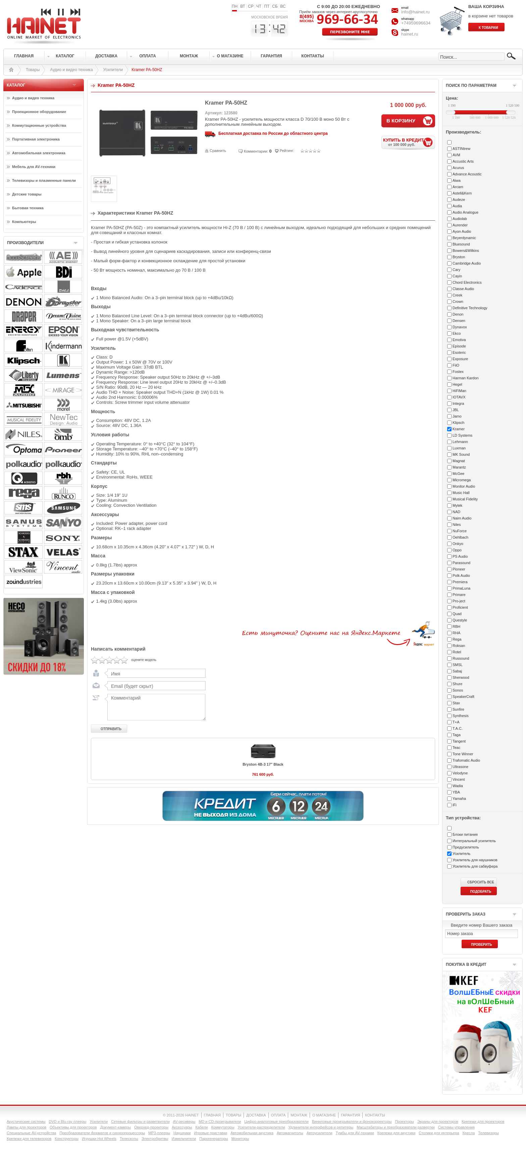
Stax (456, 703)
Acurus (458, 168)
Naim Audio (462, 518)
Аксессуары (182, 1127)
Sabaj (457, 671)
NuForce (460, 531)
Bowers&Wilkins (466, 251)
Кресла (469, 1133)
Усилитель (461, 854)
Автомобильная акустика (251, 1133)
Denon (458, 314)
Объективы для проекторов (73, 1127)
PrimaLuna (461, 588)
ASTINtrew (461, 149)
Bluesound (461, 244)
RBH (456, 626)
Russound (461, 658)
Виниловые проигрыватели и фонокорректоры (352, 1121)
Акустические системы (26, 1121)
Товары (33, 69)
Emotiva (459, 340)
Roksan (459, 646)
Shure (457, 684)
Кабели (201, 1127)
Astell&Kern (462, 193)
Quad (457, 614)
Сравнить (218, 151)
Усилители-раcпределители (261, 1127)
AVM (456, 155)
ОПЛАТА (278, 1115)
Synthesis (461, 716)
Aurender (460, 225)
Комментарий (155, 709)
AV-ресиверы (184, 1121)
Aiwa (457, 180)
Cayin (457, 276)
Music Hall (461, 493)
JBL (456, 410)
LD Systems (462, 435)
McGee (458, 474)
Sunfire (458, 709)
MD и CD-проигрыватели (220, 1121)
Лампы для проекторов (26, 1127)
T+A (456, 722)
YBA (456, 792)
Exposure (460, 359)
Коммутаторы (222, 1127)
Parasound (461, 563)
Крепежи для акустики (396, 1133)
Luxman (459, 448)
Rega (457, 639)
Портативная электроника (36, 139)
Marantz (459, 467)
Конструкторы (66, 1139)
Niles (457, 525)
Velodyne (460, 773)
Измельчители (184, 1139)
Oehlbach (460, 537)
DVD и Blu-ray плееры (67, 1121)
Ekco (457, 333)
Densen (459, 321)
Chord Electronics (467, 282)
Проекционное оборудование (39, 112)
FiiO (456, 365)
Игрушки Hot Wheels (99, 1139)
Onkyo (458, 544)
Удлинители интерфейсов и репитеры (321, 1127)
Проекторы (404, 1121)
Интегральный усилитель (474, 841)
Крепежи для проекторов (483, 1121)
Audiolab (460, 219)
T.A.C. (458, 728)
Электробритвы (155, 1139)
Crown (458, 301)
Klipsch (458, 423)
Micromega (462, 480)
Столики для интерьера (439, 1133)
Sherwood (461, 677)
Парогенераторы (213, 1139)
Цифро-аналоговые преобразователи (276, 1121)
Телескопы (129, 1139)
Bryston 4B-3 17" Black (263, 766)
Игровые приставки (210, 1133)
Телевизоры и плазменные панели (44, 180)
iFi (455, 805)
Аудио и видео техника (71, 69)
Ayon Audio (462, 231)
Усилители (113, 69)
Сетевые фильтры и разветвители (140, 1121)
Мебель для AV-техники (33, 167)
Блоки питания (465, 834)
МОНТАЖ (299, 1115)
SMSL (458, 665)
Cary (456, 270)
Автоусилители (319, 1133)
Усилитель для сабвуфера (475, 866)
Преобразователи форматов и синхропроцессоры (102, 1133)
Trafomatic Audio (466, 760)
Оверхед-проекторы (151, 1127)
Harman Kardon (466, 378)
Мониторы (240, 1139)
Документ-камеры (115, 1127)
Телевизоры (488, 1133)
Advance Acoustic (467, 174)
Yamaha (459, 799)
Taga (457, 735)
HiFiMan (459, 391)
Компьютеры (24, 222)
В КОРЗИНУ (400, 120)
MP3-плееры (159, 1133)
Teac (456, 748)
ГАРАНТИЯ (350, 1115)
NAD (456, 512)
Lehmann (460, 442)
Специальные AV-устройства (31, 1133)
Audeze (459, 200)
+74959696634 (415, 22)
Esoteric (459, 352)
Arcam (458, 187)
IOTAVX (459, 397)
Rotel (457, 652)
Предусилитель (466, 847)
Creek (457, 295)
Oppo (457, 550)
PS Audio (460, 556)
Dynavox (460, 327)
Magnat (459, 461)
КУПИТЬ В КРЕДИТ (409, 142)
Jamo (457, 416)
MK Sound (461, 454)
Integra (458, 403)
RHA (456, 633)
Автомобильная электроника (38, 153)
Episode (459, 346)
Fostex (458, 372)
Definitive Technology (470, 308)
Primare (459, 595)
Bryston (459, 257)
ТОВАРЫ (233, 1115)
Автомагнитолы (290, 1133)
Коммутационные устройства (39, 125)
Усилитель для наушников (475, 860)
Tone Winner (463, 754)
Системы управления (456, 1127)
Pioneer (459, 569)
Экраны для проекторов (437, 1121)
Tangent (459, 741)
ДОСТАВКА (256, 1115)
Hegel (457, 384)
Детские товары (27, 194)
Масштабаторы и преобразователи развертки (396, 1127)
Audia (457, 206)
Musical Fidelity (465, 499)
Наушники (182, 1133)
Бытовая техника (28, 208)
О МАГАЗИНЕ (324, 1115)
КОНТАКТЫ (375, 1115)
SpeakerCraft (463, 697)
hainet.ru (409, 34)
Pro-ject (459, 601)
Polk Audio (461, 575)
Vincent (459, 779)
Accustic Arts (463, 161)
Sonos (458, 690)
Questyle (460, 620)
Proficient (460, 607)
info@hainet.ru (415, 11)
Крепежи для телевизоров (29, 1139)
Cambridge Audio (467, 263)
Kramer (459, 429)
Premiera (460, 582)
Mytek (457, 505)
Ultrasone (460, 767)
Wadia (458, 786)
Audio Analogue (465, 212)
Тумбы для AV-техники (355, 1133)
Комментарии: (256, 151)
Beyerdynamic (464, 238)
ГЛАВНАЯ (212, 1115)
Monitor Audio (464, 486)
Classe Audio (463, 289)
